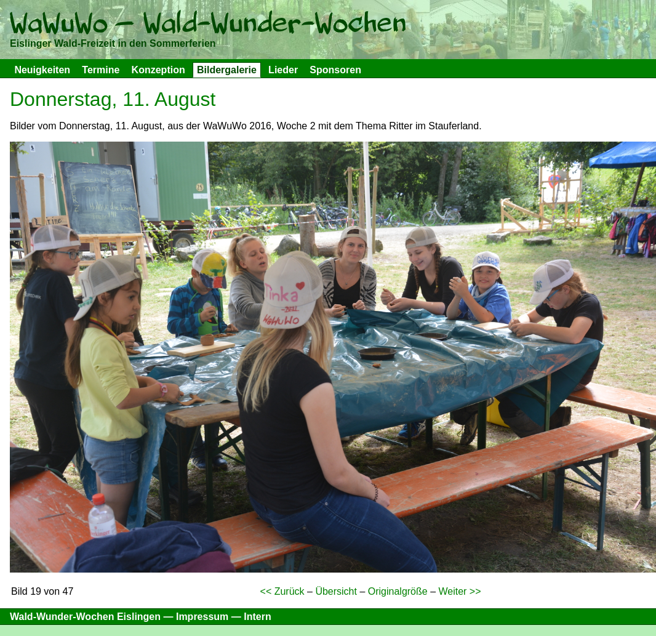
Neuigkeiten (42, 70)
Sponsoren (335, 70)
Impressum (202, 616)
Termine (100, 70)
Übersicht (336, 591)
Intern (257, 616)
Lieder (283, 70)
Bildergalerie (227, 70)
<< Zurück (282, 591)
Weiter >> (459, 591)
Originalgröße (398, 591)
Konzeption (158, 70)
